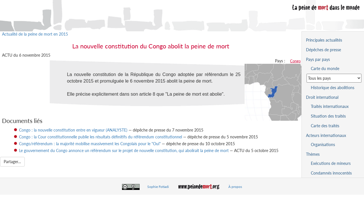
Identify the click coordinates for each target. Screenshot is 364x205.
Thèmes (313, 154)
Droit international (322, 97)
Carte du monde (325, 68)
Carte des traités (325, 125)
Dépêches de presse (323, 49)
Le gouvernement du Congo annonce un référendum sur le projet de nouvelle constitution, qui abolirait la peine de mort (124, 150)
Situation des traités (328, 116)
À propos (235, 186)
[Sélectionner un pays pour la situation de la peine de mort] (334, 78)
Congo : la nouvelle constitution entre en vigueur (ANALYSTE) (73, 130)
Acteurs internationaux (326, 135)
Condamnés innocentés (331, 173)
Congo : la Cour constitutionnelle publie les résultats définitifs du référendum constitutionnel (100, 136)
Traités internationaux (330, 106)
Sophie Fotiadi (158, 186)
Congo (295, 61)
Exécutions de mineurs (331, 163)
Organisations (323, 144)
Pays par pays (318, 59)
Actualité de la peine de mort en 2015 (35, 34)
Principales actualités (324, 40)
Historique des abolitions (332, 87)
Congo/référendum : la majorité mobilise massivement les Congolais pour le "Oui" (90, 143)
